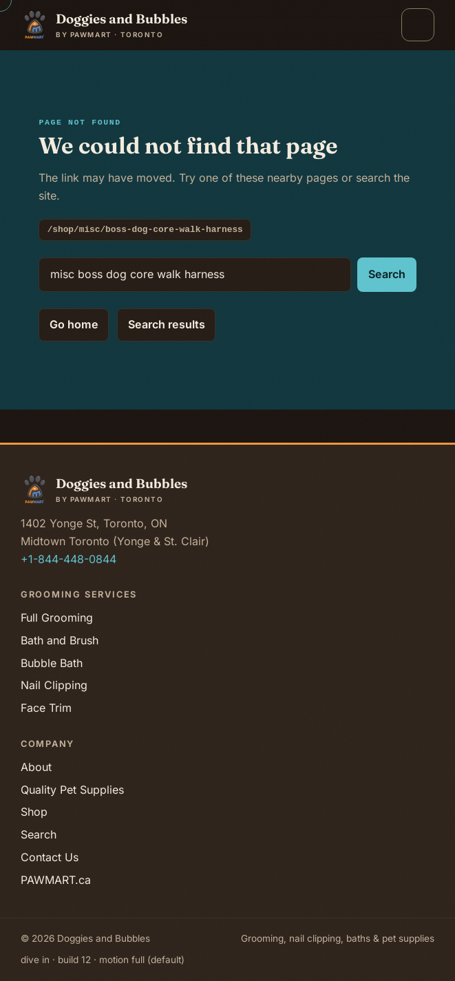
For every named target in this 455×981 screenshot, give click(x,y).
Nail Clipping (54, 685)
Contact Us (49, 857)
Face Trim (46, 708)
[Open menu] (417, 24)
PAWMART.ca (56, 880)
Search (386, 274)
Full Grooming (57, 617)
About (36, 767)
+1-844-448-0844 (68, 559)
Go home (74, 324)
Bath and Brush (59, 640)
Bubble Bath (52, 663)
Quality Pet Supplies (72, 790)
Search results (165, 324)
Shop (34, 812)
